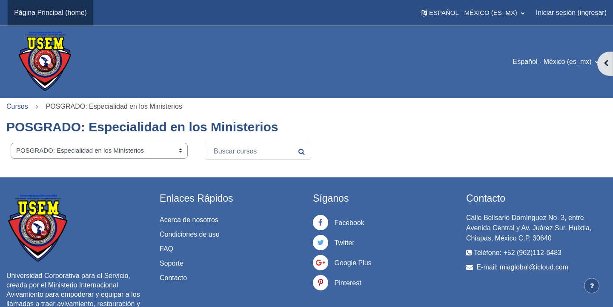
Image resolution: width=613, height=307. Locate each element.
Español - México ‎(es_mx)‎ (553, 61)
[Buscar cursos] (258, 151)
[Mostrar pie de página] (591, 285)
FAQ (166, 248)
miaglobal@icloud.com (534, 267)
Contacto (173, 277)
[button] (473, 13)
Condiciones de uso (190, 234)
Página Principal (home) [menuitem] (50, 12)
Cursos (17, 106)
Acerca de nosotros (189, 219)
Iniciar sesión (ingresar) (571, 12)
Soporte (171, 263)
